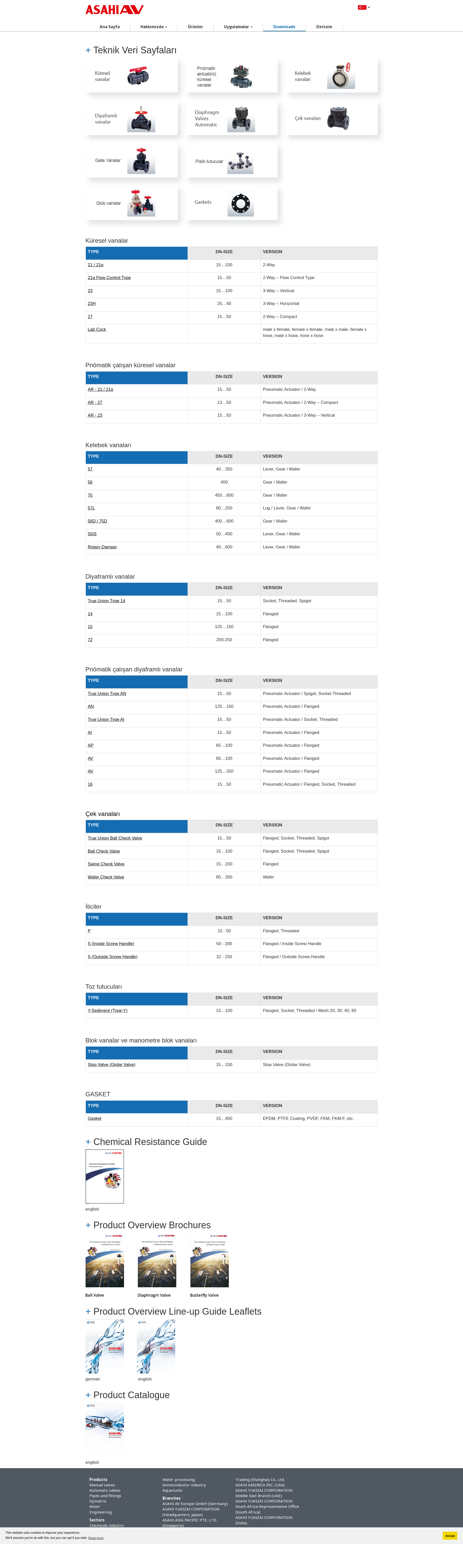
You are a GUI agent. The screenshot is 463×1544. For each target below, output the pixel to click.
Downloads (284, 26)
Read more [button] (96, 1538)
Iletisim (324, 26)
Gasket (94, 1118)
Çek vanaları (103, 813)
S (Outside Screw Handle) (113, 956)
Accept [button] (450, 1535)
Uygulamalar (238, 26)
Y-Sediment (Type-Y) (108, 1010)
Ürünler (195, 26)
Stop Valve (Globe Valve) (112, 1064)
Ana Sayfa (110, 26)
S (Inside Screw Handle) (111, 943)
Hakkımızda (153, 26)
